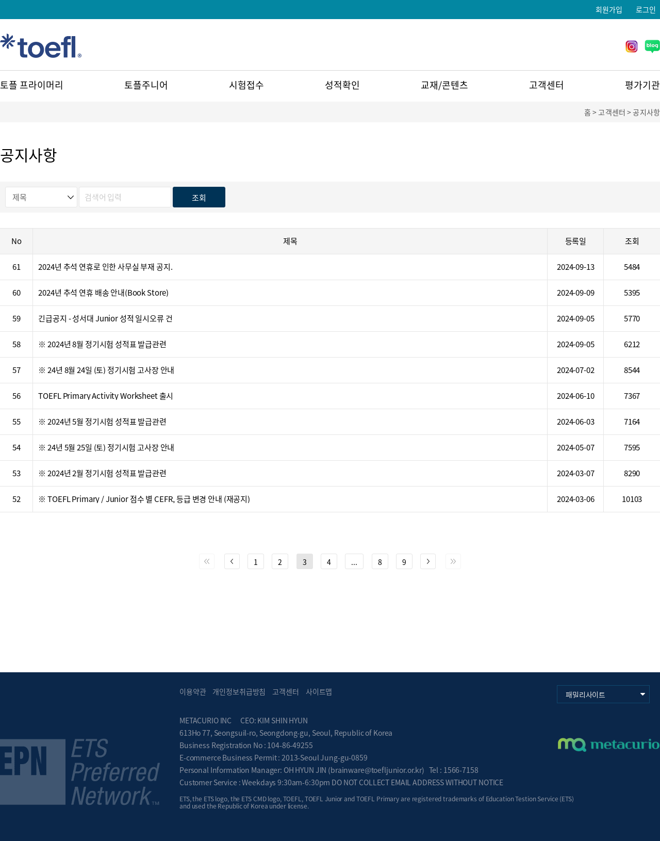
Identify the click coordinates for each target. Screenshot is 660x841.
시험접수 (246, 85)
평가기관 (642, 85)
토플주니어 (146, 85)
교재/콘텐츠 (444, 85)
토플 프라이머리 (31, 85)
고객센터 (546, 85)
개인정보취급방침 (239, 691)
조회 (199, 197)
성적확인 (342, 85)
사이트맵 (319, 691)
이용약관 (192, 691)
